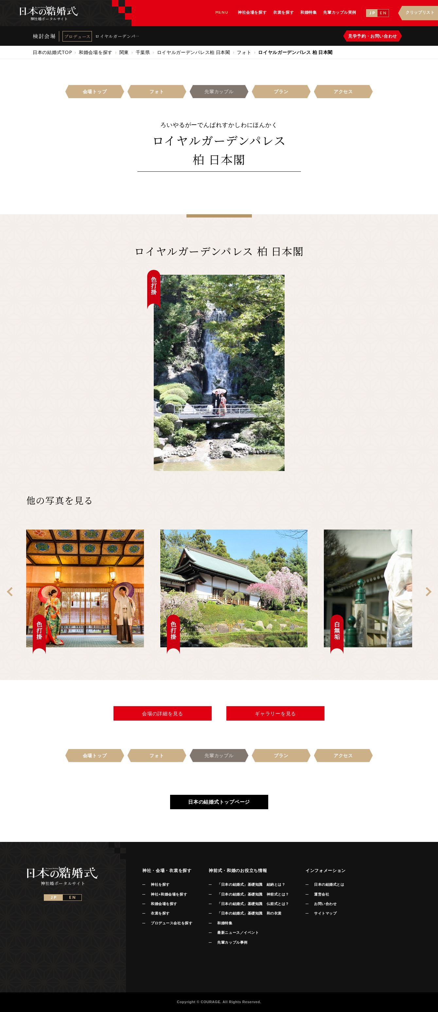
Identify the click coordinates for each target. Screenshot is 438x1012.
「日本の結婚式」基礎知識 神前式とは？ (253, 894)
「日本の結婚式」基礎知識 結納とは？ (251, 884)
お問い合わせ (325, 904)
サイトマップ (325, 913)
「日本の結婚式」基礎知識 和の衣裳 (249, 913)
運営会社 (321, 894)
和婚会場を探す (164, 904)
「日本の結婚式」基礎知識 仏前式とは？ (253, 904)
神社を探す (160, 884)
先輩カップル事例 (232, 942)
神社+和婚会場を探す (169, 894)
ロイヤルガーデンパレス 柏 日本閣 (117, 36)
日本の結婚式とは (329, 884)
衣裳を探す (160, 913)
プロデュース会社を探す (171, 923)
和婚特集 (224, 923)
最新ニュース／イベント (238, 932)
